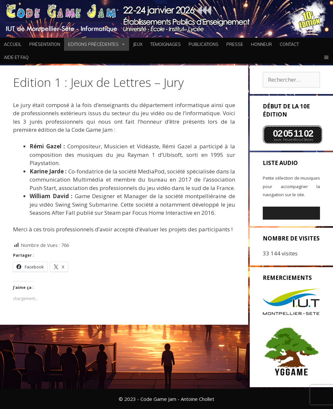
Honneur (261, 44)
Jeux (137, 44)
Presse (234, 44)
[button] (326, 57)
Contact (289, 44)
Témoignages (165, 44)
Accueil (12, 44)
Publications (204, 44)
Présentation (44, 44)
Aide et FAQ (16, 57)
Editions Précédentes (98, 44)
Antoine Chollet (197, 399)
